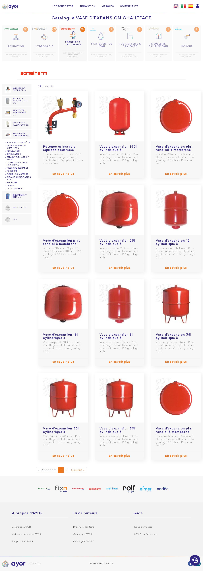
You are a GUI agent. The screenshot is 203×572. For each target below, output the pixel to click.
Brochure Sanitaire (83, 528)
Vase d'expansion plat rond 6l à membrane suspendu (174, 433)
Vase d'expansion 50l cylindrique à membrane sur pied (61, 433)
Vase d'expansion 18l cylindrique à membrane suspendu (60, 339)
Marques (108, 6)
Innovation (87, 6)
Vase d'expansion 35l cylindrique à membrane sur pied (173, 339)
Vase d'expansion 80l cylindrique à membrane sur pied (117, 433)
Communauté (129, 6)
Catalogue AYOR (82, 535)
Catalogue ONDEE (83, 542)
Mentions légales (101, 565)
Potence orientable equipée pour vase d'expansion (59, 151)
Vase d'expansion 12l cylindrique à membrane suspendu (173, 245)
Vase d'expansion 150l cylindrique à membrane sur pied (118, 151)
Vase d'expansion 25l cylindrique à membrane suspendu (117, 245)
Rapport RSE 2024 (22, 542)
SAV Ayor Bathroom (145, 535)
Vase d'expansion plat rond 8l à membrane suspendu (61, 245)
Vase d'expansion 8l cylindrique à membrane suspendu (116, 339)
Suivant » (78, 471)
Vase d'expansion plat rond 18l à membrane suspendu (174, 151)
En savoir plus (63, 174)
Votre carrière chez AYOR (26, 535)
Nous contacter (143, 528)
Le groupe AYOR (62, 6)
